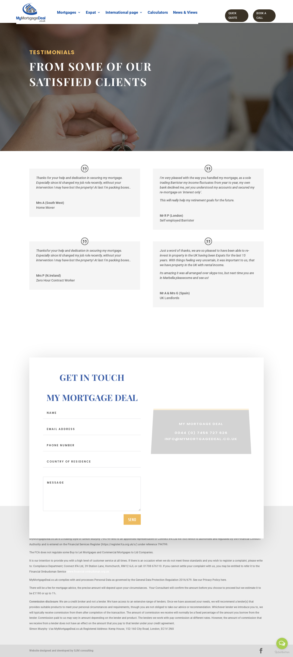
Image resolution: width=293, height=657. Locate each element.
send (132, 523)
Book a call (261, 15)
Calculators (158, 12)
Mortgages (66, 12)
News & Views (185, 12)
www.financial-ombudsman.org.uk (88, 571)
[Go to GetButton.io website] (282, 652)
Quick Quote (232, 15)
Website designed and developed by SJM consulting (61, 650)
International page (122, 12)
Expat (91, 12)
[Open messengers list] (282, 643)
